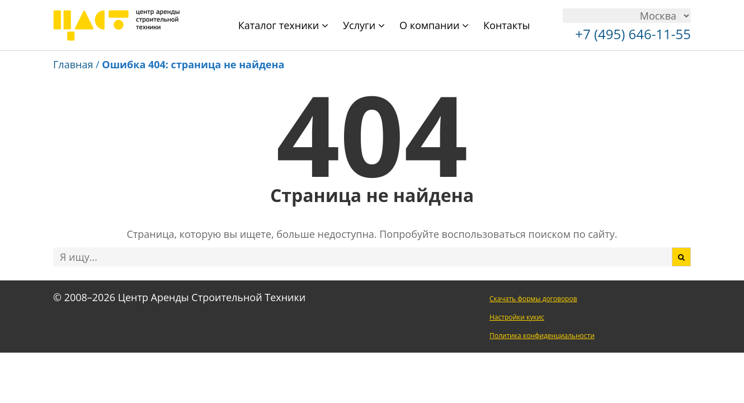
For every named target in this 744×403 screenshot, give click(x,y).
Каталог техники (283, 25)
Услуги (364, 25)
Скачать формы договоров (533, 298)
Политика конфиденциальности (542, 335)
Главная (73, 64)
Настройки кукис (516, 317)
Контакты (506, 25)
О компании (434, 25)
